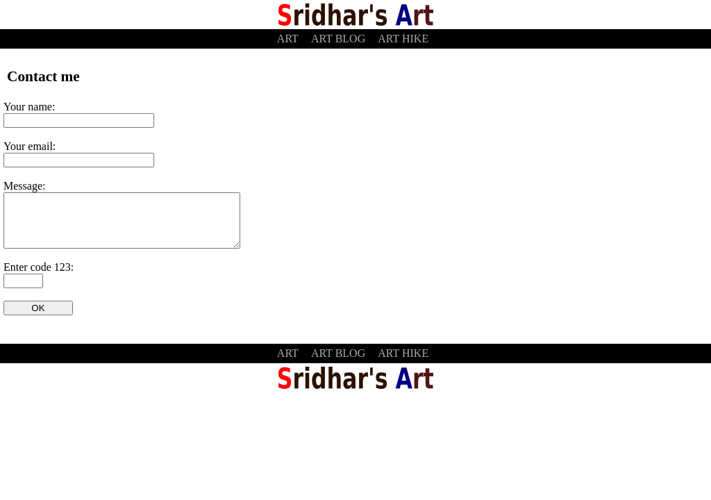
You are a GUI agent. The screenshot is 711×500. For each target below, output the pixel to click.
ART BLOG (338, 38)
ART (288, 38)
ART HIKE (403, 38)
